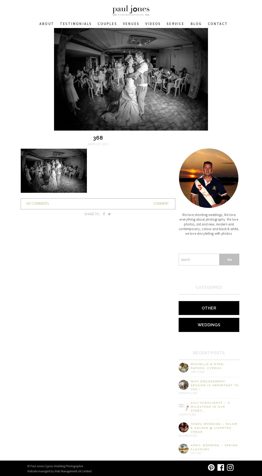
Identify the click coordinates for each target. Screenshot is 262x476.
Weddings (209, 324)
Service (175, 23)
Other (209, 308)
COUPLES (107, 23)
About (46, 23)
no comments (37, 203)
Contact (218, 23)
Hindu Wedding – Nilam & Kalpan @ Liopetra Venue (214, 427)
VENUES (131, 23)
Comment (160, 203)
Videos (153, 23)
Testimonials (76, 23)
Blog (196, 23)
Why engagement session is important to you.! (215, 385)
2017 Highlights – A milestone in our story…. (210, 406)
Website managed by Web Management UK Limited (59, 471)
